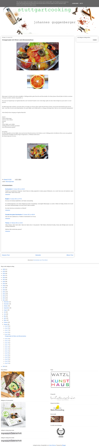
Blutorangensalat (10, 181)
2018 (4, 285)
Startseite (38, 255)
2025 (4, 271)
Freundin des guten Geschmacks (13, 214)
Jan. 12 (7, 348)
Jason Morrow (52, 445)
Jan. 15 (7, 346)
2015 (4, 291)
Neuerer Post (6, 255)
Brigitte (7, 198)
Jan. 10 (7, 351)
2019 (4, 283)
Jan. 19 (7, 342)
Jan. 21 (7, 340)
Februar (6, 322)
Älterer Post (70, 255)
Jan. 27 (7, 330)
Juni (5, 314)
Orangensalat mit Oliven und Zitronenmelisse (15, 336)
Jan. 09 (7, 353)
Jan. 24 (7, 334)
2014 (4, 293)
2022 (4, 277)
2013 (4, 295)
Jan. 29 (7, 328)
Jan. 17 (7, 344)
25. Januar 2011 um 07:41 (15, 198)
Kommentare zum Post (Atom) (40, 260)
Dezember (6, 301)
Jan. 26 (7, 332)
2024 (4, 273)
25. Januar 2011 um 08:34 (28, 214)
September (6, 307)
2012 (4, 298)
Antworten (7, 194)
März (5, 320)
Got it (81, 3)
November (6, 303)
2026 (4, 269)
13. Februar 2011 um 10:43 (16, 222)
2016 (4, 289)
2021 (4, 279)
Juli (5, 312)
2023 (4, 275)
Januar (5, 324)
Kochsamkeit (8, 189)
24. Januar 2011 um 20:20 (18, 189)
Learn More (75, 3)
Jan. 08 (7, 355)
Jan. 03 (7, 361)
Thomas (7, 222)
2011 (4, 300)
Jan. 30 (7, 326)
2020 (4, 281)
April (5, 318)
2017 (4, 287)
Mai (5, 316)
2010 (4, 366)
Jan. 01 (7, 363)
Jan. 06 (7, 357)
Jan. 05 (7, 359)
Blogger (64, 445)
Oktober (6, 305)
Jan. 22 (7, 338)
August (5, 310)
